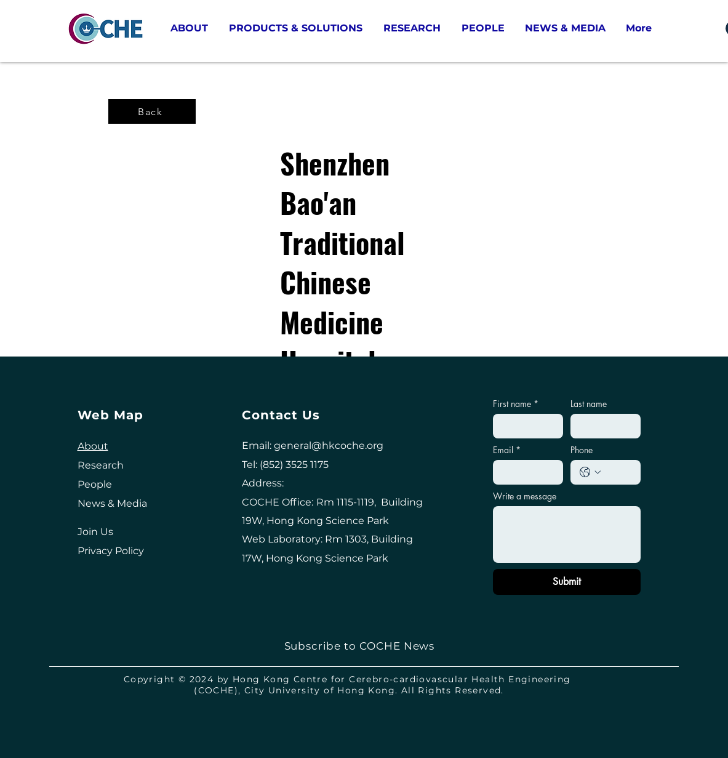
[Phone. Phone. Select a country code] (590, 472)
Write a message (524, 496)
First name (515, 403)
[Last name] (601, 426)
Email (507, 450)
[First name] (524, 426)
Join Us (95, 532)
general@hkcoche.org (328, 445)
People (95, 484)
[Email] (524, 472)
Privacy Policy (111, 551)
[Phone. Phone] (617, 472)
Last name (588, 403)
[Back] (152, 111)
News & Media (112, 503)
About (93, 446)
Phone (581, 450)
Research (101, 465)
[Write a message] (567, 534)
